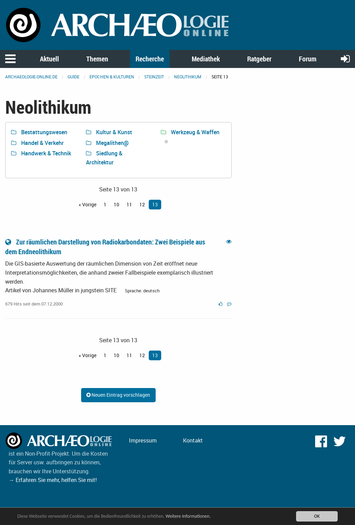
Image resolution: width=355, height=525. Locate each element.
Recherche (150, 58)
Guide (73, 76)
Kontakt (193, 440)
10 (116, 204)
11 (129, 204)
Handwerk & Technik (41, 153)
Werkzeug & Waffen (190, 132)
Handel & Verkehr (37, 143)
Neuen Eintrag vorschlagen (118, 394)
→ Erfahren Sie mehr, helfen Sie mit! (53, 480)
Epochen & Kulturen (111, 76)
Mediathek (206, 58)
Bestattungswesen (39, 132)
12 (142, 204)
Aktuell (49, 58)
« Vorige (87, 204)
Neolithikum (187, 76)
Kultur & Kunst (109, 132)
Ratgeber (259, 58)
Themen (97, 58)
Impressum (143, 440)
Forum (308, 58)
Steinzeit (154, 76)
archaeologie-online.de (31, 76)
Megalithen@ (107, 143)
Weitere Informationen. (188, 516)
